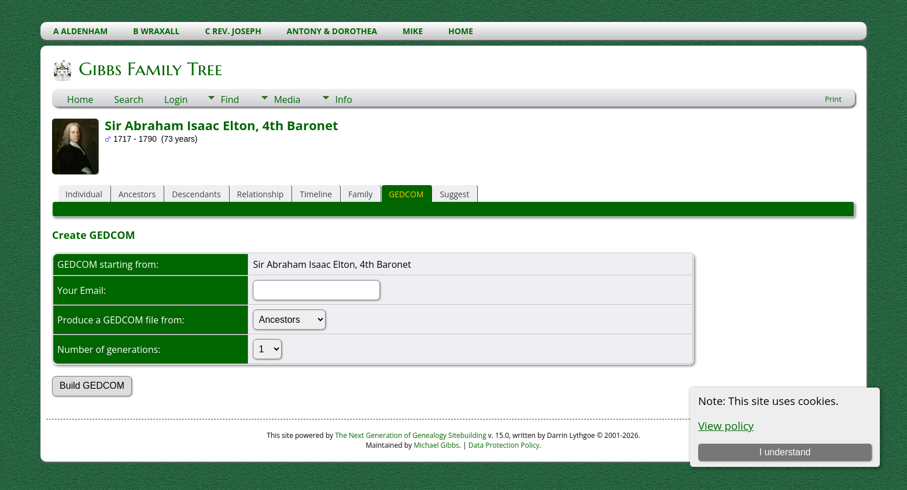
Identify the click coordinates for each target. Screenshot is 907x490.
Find (229, 99)
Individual (83, 194)
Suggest (454, 194)
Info (343, 99)
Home (80, 99)
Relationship (260, 194)
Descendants (196, 194)
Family (360, 194)
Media (287, 99)
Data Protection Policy (504, 445)
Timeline (316, 194)
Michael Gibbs (436, 445)
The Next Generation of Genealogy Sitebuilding (410, 435)
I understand (784, 452)
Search (128, 99)
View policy (726, 425)
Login (176, 99)
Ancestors (137, 194)
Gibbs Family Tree (149, 68)
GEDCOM (406, 194)
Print (833, 99)
